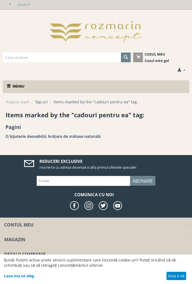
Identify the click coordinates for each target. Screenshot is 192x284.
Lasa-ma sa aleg (19, 275)
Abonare (143, 181)
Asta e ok (176, 275)
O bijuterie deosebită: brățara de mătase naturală (53, 136)
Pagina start (17, 101)
